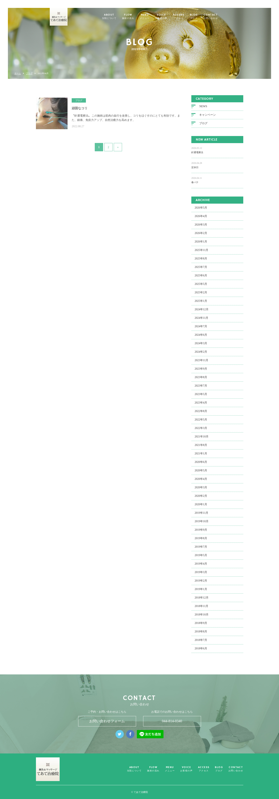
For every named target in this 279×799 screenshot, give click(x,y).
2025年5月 (201, 286)
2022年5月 (201, 421)
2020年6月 (201, 464)
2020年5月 (201, 472)
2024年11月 (201, 320)
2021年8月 (201, 447)
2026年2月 (201, 235)
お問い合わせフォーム (107, 721)
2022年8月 (201, 413)
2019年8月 (201, 540)
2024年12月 (202, 311)
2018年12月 (202, 600)
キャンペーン (207, 117)
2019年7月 (201, 549)
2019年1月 (201, 591)
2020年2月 (201, 498)
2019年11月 (201, 515)
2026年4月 (201, 218)
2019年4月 (201, 566)
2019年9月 (201, 532)
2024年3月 (201, 345)
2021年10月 (202, 438)
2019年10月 (202, 523)
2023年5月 (201, 396)
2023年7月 (201, 388)
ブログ (29, 73)
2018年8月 (201, 633)
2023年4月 (201, 405)
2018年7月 (201, 642)
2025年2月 (201, 294)
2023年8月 (201, 379)
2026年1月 (201, 243)
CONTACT (216, 16)
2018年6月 (201, 650)
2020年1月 (201, 506)
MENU (150, 16)
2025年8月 (201, 260)
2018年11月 (201, 608)
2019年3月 (201, 574)
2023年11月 (201, 362)
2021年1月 (201, 455)
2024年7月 (201, 328)
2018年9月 (201, 625)
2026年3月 (201, 227)
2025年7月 (201, 269)
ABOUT (114, 16)
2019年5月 (201, 557)
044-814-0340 (172, 721)
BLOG (199, 16)
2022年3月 (201, 430)
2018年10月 (202, 616)
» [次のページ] (118, 145)
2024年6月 (201, 337)
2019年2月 (201, 583)
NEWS (203, 108)
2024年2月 (201, 354)
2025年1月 (201, 303)
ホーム (17, 73)
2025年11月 (201, 252)
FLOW (133, 16)
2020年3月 (201, 489)
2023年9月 (201, 371)
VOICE (166, 16)
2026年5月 (201, 210)
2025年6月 (201, 277)
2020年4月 (201, 481)
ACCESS (183, 16)
